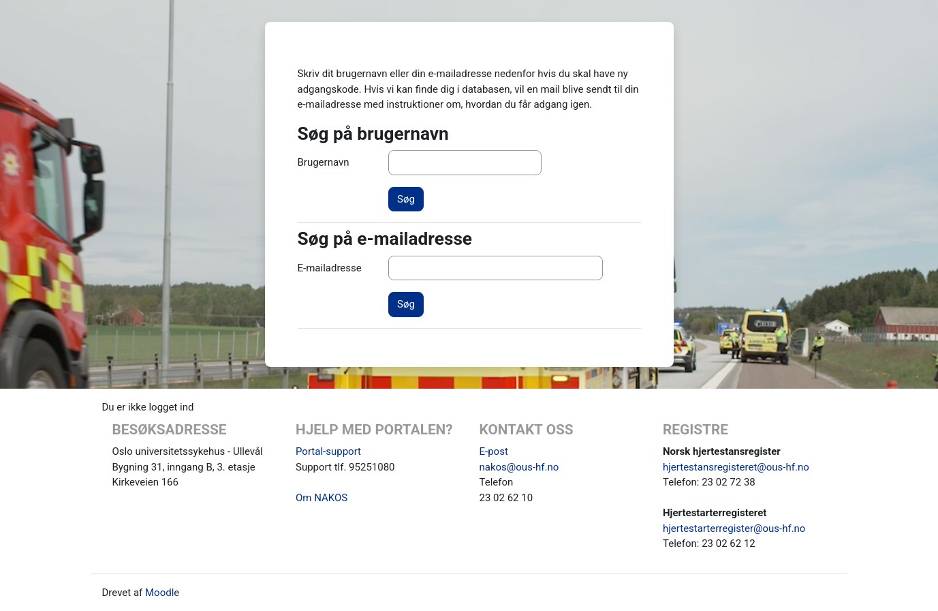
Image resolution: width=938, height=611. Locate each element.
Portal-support (328, 451)
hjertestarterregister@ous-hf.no (734, 528)
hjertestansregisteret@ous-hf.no (736, 467)
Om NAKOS (321, 498)
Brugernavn (323, 162)
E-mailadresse (330, 268)
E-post (494, 451)
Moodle (162, 592)
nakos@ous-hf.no (519, 467)
